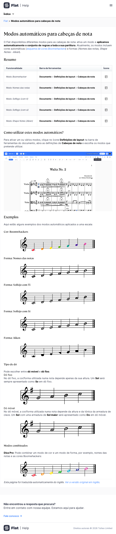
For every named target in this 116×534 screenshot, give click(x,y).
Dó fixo (8, 374)
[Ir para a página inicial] (16, 528)
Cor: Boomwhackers (16, 231)
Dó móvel (9, 408)
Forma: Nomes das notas (19, 258)
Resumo (10, 59)
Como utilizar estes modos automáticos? (33, 132)
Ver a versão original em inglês (82, 482)
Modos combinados (16, 445)
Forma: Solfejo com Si (17, 311)
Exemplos (11, 217)
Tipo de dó (10, 364)
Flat (6, 20)
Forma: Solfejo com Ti (17, 284)
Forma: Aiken (12, 337)
